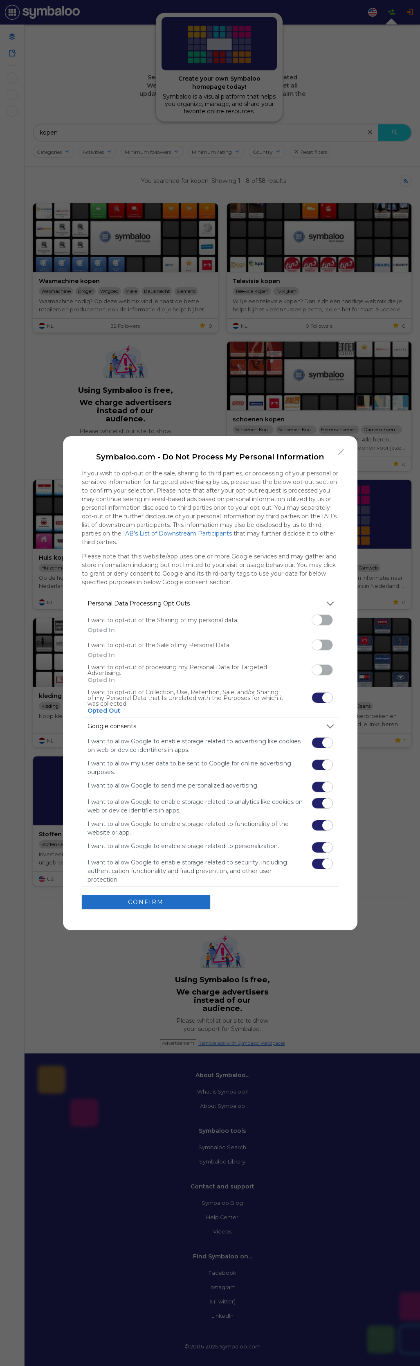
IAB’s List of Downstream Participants (177, 533)
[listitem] (210, 603)
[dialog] (210, 683)
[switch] (322, 620)
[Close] (341, 452)
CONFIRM (146, 902)
